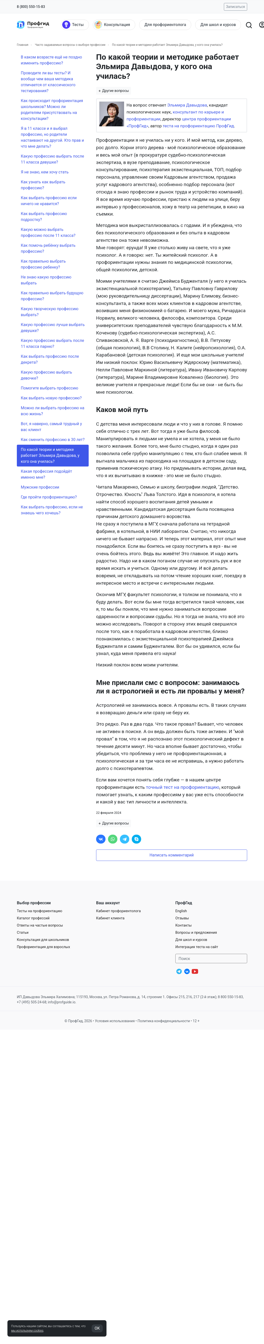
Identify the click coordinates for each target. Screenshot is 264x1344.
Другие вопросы (113, 91)
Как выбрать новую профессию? (51, 398)
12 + (196, 1021)
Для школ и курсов (191, 940)
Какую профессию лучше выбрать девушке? (53, 327)
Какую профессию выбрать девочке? (46, 375)
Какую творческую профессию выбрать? (49, 311)
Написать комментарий (172, 855)
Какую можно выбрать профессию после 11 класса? (48, 232)
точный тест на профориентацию (182, 787)
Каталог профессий (33, 918)
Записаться (235, 7)
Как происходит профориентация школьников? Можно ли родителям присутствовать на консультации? (52, 109)
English (181, 911)
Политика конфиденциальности (164, 1021)
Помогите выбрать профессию (49, 388)
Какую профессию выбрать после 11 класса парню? (52, 343)
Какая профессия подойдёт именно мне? (46, 474)
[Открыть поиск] (248, 25)
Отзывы (182, 918)
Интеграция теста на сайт (196, 947)
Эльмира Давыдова (187, 105)
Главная (22, 45)
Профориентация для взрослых (43, 947)
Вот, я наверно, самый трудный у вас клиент (51, 426)
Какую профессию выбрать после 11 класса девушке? (52, 159)
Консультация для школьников (43, 940)
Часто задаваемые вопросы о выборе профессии (70, 45)
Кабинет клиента (110, 918)
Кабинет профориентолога (118, 911)
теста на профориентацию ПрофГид (198, 125)
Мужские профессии (40, 487)
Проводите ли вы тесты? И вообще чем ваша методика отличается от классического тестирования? (48, 82)
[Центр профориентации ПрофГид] (33, 25)
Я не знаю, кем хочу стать (45, 172)
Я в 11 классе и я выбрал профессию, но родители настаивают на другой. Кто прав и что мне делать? (52, 137)
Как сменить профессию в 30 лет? (53, 439)
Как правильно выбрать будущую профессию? (52, 296)
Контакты (183, 925)
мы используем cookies (27, 1330)
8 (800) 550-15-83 (31, 7)
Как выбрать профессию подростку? (44, 216)
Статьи (22, 933)
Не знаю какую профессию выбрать (46, 280)
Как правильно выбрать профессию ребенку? (43, 264)
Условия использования (115, 1021)
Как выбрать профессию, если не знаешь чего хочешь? (52, 510)
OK (97, 1328)
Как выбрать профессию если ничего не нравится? (49, 200)
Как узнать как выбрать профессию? (43, 185)
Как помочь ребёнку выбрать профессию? (48, 248)
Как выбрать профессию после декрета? (50, 359)
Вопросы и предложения (196, 933)
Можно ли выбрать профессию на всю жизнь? (52, 411)
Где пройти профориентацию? (49, 497)
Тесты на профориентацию (39, 911)
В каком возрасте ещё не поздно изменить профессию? (51, 60)
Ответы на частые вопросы (40, 925)
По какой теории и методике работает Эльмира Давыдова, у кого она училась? (50, 455)
